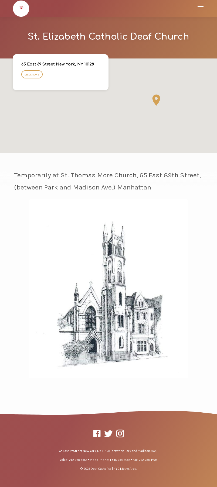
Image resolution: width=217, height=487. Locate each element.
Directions (32, 74)
